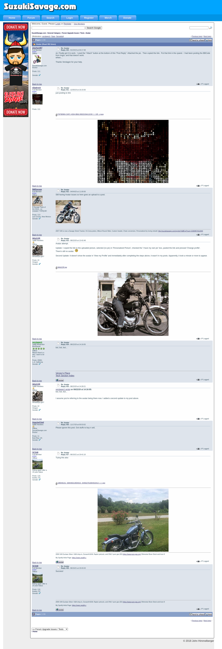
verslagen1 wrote (63, 389)
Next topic (207, 36)
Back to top (37, 84)
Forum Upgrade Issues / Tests (73, 33)
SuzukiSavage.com (39, 33)
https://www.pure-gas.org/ (132, 554)
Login (70, 17)
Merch (108, 17)
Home (12, 17)
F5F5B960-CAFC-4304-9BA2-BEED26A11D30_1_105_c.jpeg (80, 114)
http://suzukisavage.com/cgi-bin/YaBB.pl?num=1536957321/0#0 (180, 231)
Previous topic (197, 36)
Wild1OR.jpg (61, 267)
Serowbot (59, 36)
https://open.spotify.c (79, 558)
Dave (53, 36)
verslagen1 (46, 36)
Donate (127, 17)
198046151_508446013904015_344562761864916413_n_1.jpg (80, 483)
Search (50, 17)
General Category (53, 33)
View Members (79, 24)
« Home (34, 631)
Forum (31, 17)
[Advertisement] (164, 7)
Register (89, 17)
